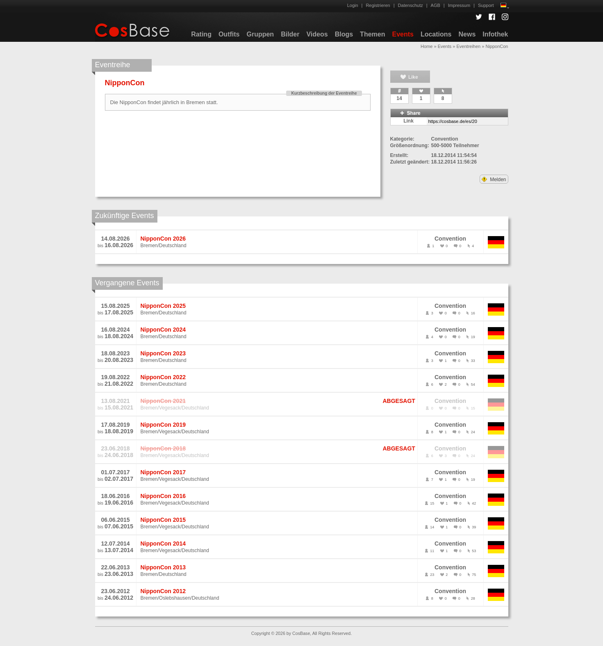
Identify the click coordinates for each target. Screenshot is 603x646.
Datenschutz (410, 5)
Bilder (290, 34)
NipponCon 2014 (163, 543)
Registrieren (378, 5)
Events (402, 34)
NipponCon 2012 (163, 591)
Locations (436, 34)
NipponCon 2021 (163, 401)
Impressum (459, 5)
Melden (494, 179)
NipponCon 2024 (163, 329)
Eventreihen (469, 46)
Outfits (229, 34)
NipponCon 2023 (163, 353)
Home (426, 46)
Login (352, 5)
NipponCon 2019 (163, 424)
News (467, 34)
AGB (435, 5)
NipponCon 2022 (163, 377)
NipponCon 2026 (163, 238)
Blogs (344, 34)
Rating (201, 34)
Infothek (495, 34)
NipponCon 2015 (163, 519)
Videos (317, 34)
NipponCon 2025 (163, 306)
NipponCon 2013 (163, 567)
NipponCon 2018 (163, 448)
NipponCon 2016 (163, 496)
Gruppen (260, 34)
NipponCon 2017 (163, 472)
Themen (372, 34)
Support (486, 5)
